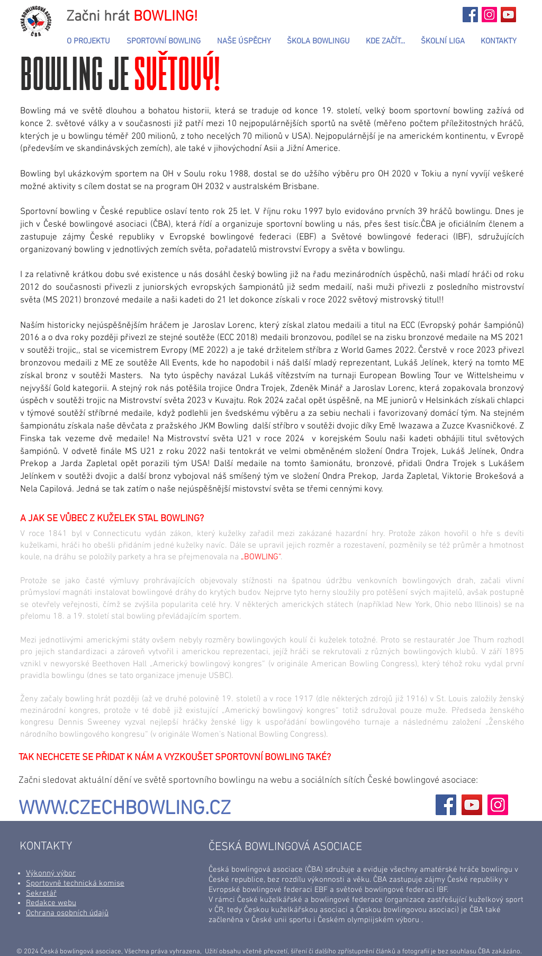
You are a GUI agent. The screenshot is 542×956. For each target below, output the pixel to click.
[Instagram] (497, 804)
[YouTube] (472, 804)
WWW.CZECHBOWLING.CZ (125, 809)
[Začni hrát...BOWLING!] (470, 14)
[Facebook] (446, 804)
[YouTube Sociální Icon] (508, 14)
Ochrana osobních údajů (67, 913)
